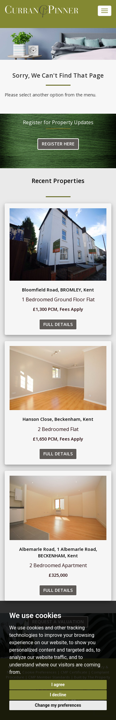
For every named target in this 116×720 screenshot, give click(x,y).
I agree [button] (58, 684)
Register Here (58, 144)
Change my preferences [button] (58, 705)
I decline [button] (58, 694)
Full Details (58, 324)
